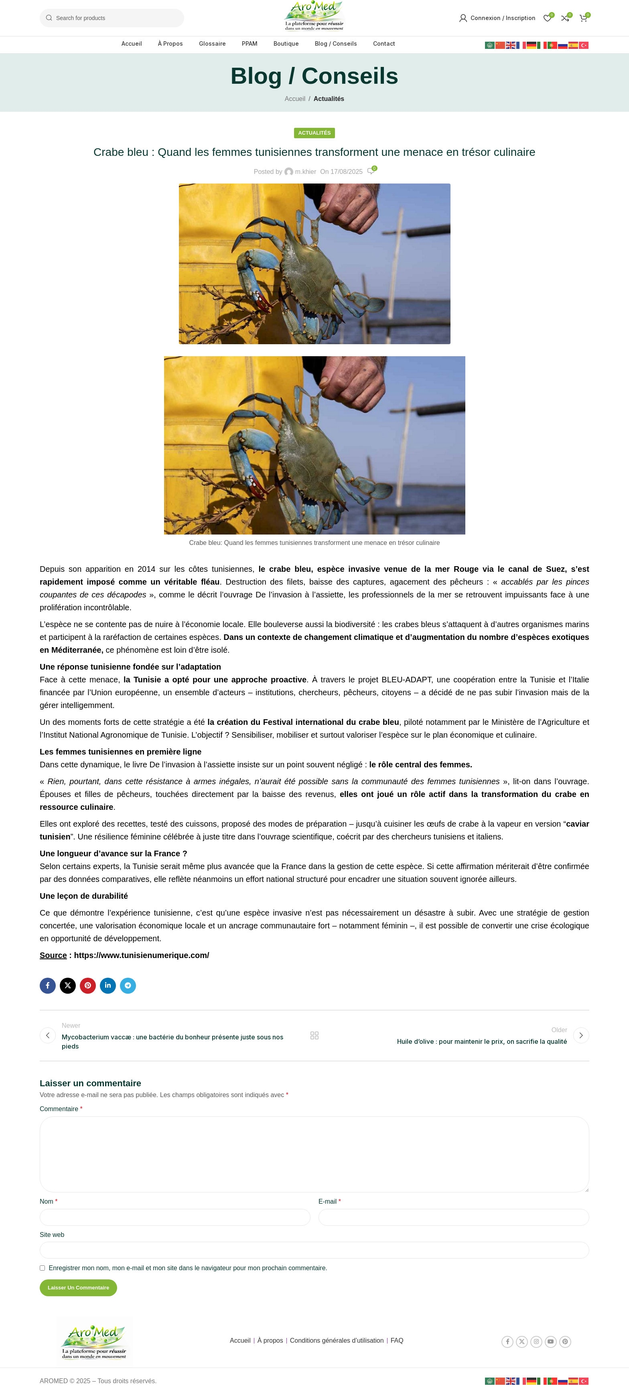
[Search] (112, 18)
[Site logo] (314, 17)
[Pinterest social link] (88, 986)
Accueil (295, 98)
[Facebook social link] (48, 986)
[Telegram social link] (128, 986)
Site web (52, 1234)
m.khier (305, 171)
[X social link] (68, 986)
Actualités (329, 98)
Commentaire (61, 1109)
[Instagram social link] (536, 1342)
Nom (48, 1201)
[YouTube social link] (551, 1342)
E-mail (330, 1201)
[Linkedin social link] (108, 986)
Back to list (315, 1035)
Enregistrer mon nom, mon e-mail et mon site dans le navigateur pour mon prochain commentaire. (188, 1268)
